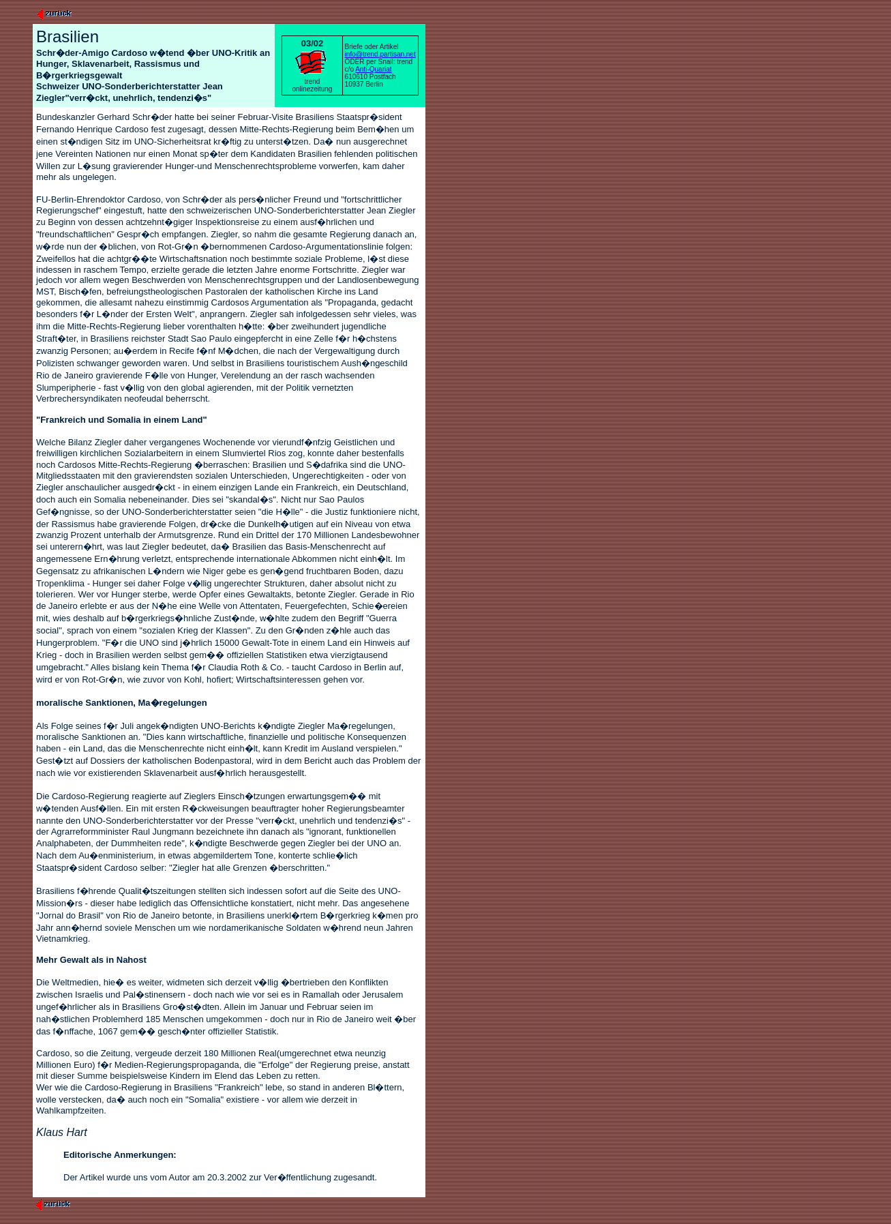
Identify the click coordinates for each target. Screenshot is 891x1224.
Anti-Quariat (373, 69)
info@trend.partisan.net (380, 54)
